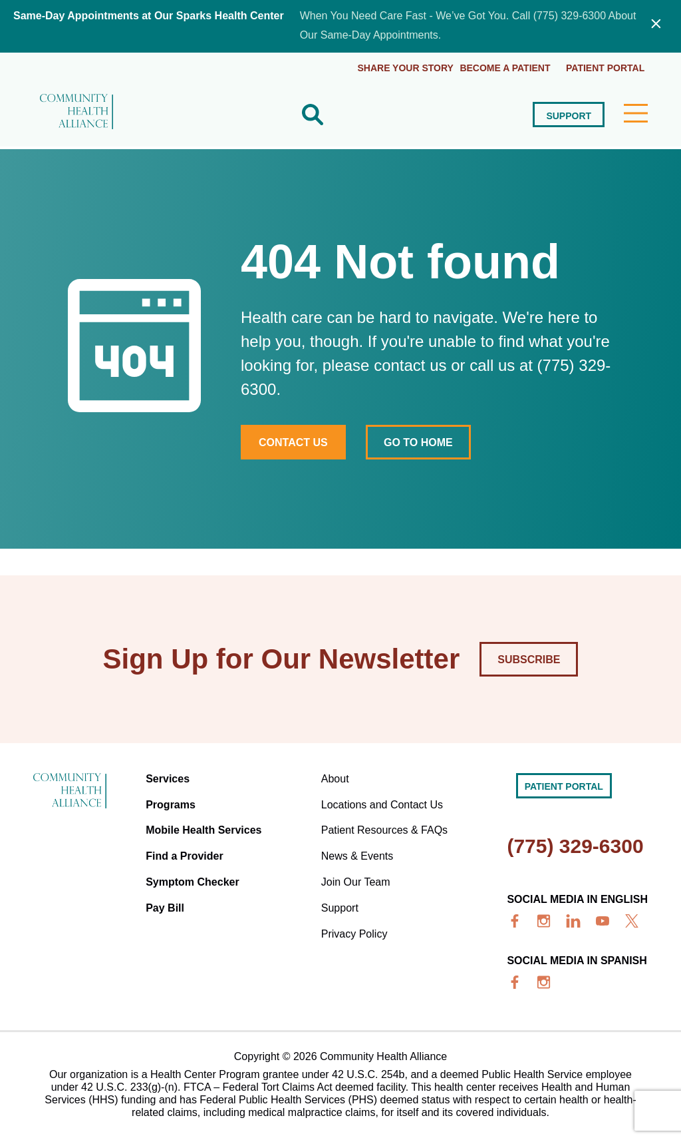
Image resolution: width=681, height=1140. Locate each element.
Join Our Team (356, 872)
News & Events (358, 848)
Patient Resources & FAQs (385, 824)
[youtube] (603, 920)
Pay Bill (167, 896)
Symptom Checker (194, 872)
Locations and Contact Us (383, 800)
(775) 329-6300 (575, 845)
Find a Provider (186, 848)
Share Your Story (401, 66)
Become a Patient (503, 66)
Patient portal (604, 66)
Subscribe (528, 658)
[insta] (544, 920)
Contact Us (293, 440)
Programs (173, 800)
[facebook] (515, 920)
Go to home (421, 440)
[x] (632, 920)
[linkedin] (573, 920)
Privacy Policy (355, 920)
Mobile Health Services (205, 824)
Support (568, 114)
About (336, 776)
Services (170, 776)
